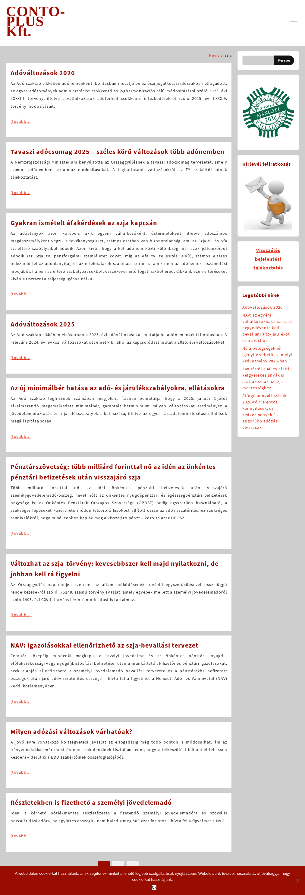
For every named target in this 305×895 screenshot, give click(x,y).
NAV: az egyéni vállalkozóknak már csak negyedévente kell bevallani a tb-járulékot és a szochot (267, 327)
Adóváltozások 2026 (43, 72)
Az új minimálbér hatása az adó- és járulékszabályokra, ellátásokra (118, 388)
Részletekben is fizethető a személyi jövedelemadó (91, 802)
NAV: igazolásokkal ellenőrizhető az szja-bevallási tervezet (104, 645)
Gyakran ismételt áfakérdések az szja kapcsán (84, 222)
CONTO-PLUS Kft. (35, 21)
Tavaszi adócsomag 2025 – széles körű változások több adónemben (118, 151)
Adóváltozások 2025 (43, 324)
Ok (154, 887)
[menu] (293, 23)
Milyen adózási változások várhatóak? (71, 731)
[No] (297, 880)
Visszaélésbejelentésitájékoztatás (268, 259)
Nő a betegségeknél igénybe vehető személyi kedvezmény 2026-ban (267, 355)
